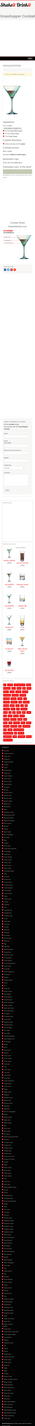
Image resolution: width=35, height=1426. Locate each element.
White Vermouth (8, 1404)
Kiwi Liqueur (7, 1050)
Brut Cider (7, 837)
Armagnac (7, 787)
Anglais (29, 684)
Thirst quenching (8, 733)
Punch (23, 722)
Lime (5, 1067)
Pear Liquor (7, 1184)
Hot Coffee (7, 1030)
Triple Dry (21, 733)
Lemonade (7, 1064)
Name (6, 433)
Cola (25, 698)
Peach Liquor (7, 1173)
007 (5, 684)
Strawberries (7, 1304)
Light (5, 716)
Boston (29, 688)
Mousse (22, 716)
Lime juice (7, 1072)
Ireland (19, 712)
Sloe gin (6, 1290)
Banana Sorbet (8, 801)
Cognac (20, 698)
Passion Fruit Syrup (9, 1159)
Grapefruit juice (8, 999)
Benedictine (7, 806)
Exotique (6, 705)
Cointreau (6, 904)
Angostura (7, 759)
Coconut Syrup (8, 893)
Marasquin (7, 1109)
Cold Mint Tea (7, 913)
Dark (20, 702)
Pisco (5, 1206)
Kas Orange (7, 1041)
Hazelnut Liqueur (8, 1022)
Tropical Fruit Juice (9, 1357)
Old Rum (6, 1139)
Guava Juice (7, 1019)
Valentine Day (7, 736)
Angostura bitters (8, 762)
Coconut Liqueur (8, 887)
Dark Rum (7, 929)
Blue (24, 688)
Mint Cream (7, 1128)
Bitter (5, 809)
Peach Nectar (7, 1176)
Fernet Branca (8, 957)
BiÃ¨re (13, 688)
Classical (13, 698)
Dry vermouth (7, 938)
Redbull (29, 722)
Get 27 (6, 983)
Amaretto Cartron (8, 753)
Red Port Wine (8, 1248)
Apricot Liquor (7, 781)
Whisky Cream (8, 1376)
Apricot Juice (7, 778)
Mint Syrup (7, 1134)
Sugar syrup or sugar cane (11, 1331)
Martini (10, 716)
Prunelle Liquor (8, 1218)
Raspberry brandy (9, 1220)
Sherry (6, 1285)
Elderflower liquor (8, 949)
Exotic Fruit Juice (8, 955)
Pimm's (6, 1192)
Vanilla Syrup (7, 1362)
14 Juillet (10, 684)
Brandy (12, 691)
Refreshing (14, 726)
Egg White (7, 946)
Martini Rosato (8, 1117)
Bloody (19, 688)
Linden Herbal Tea (9, 1081)
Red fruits (6, 726)
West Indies (21, 736)
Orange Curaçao (8, 1142)
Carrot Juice (7, 846)
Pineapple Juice (8, 1195)
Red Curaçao (7, 1234)
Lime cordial (7, 1069)
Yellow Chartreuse (9, 1415)
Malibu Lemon (8, 1092)
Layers (29, 712)
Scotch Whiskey (8, 1279)
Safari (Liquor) (8, 1271)
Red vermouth (8, 1254)
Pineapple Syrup (8, 1198)
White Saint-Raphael (9, 1401)
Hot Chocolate (8, 1027)
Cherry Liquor (7, 865)
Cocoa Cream (14, 133)
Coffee (6, 896)
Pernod (6, 1190)
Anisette (6, 764)
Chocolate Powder (9, 871)
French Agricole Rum (9, 963)
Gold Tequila (7, 994)
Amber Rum (7, 756)
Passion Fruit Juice (9, 1156)
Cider (5, 874)
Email (7, 442)
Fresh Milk (7, 969)
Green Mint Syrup (9, 1011)
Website (6, 458)
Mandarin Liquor (8, 1097)
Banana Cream (8, 792)
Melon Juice (7, 1120)
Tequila (10, 729)
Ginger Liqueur (8, 991)
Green (13, 709)
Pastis (5, 722)
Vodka (14, 736)
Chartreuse (15, 695)
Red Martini (7, 1246)
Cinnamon (7, 876)
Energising (26, 702)
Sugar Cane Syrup (9, 1318)
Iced (14, 712)
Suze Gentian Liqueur (10, 1334)
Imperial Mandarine (9, 1036)
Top (16, 733)
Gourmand (6, 709)
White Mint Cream (9, 1393)
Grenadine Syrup (8, 1016)
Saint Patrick (26, 726)
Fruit (22, 705)
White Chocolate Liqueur (10, 1379)
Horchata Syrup (8, 1025)
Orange (20, 719)
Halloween (24, 709)
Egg (5, 943)
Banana (6, 790)
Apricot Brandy (8, 776)
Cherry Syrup (7, 868)
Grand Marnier (8, 997)
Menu (30, 58)
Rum (20, 726)
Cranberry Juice (8, 915)
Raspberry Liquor (8, 1229)
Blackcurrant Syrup (9, 820)
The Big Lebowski (18, 729)
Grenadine (7, 1013)
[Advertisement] (17, 38)
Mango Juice (7, 1100)
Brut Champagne (8, 834)
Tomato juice (7, 1354)
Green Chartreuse (9, 1002)
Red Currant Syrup (9, 1237)
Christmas (6, 698)
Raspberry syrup (8, 1232)
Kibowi (6, 1044)
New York (13, 719)
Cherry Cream (8, 860)
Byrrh (5, 840)
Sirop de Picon (8, 1288)
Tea (5, 1345)
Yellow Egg (7, 1418)
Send (7, 490)
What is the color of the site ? (12, 450)
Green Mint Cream (16, 131)
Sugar (5, 1316)
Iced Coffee (7, 1033)
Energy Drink (7, 952)
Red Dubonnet (8, 1240)
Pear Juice (7, 1181)
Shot (5, 729)
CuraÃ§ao (6, 702)
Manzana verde (8, 1103)
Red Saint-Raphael (9, 1251)
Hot (10, 712)
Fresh (17, 705)
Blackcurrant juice (9, 818)
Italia (23, 712)
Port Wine (6, 1212)
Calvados (25, 691)
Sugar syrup (7, 1329)
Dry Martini (7, 935)
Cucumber (7, 924)
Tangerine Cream (8, 1343)
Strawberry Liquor (9, 1310)
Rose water (7, 1265)
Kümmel (6, 1053)
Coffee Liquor (7, 899)
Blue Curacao (7, 823)
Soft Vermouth (8, 1293)
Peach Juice (7, 1170)
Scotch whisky (8, 1282)
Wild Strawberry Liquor (10, 1410)
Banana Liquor (8, 798)
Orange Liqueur (8, 1148)
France (12, 705)
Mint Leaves (7, 1131)
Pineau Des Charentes (10, 1201)
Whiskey (29, 736)
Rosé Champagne (9, 1262)
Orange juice (7, 1145)
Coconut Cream (8, 885)
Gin (26, 705)
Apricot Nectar (8, 784)
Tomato (6, 1351)
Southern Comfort (9, 1299)
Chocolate (23, 695)
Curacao (6, 927)
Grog (18, 709)
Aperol (6, 767)
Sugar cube (7, 1321)
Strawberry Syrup (8, 1313)
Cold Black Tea (8, 910)
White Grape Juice (9, 1387)
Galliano (6, 977)
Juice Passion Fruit (9, 1039)
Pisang (6, 1204)
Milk (5, 1125)
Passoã (6, 1162)
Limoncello (7, 1078)
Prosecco (6, 1215)
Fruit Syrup (7, 974)
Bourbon (6, 691)
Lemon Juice (7, 1055)
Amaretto (6, 750)
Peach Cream (7, 1167)
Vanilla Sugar (7, 1359)
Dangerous (14, 702)
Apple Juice (7, 773)
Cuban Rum (7, 921)
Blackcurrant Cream (9, 815)
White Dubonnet (8, 1385)
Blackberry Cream (9, 812)
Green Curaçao (8, 1005)
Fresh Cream (13, 136)
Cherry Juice (7, 862)
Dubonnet (6, 941)
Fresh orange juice (9, 971)
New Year (6, 719)
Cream (6, 918)
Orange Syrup (8, 1150)
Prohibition (16, 722)
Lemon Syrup (7, 1061)
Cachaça (18, 691)
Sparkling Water (8, 1302)
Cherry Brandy (8, 857)
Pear (5, 1178)
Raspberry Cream (9, 1223)
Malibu (6, 1089)
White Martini (7, 1390)
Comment (7, 472)
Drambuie (6, 932)
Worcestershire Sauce (10, 1413)
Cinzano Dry (7, 879)
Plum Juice (7, 1209)
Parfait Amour (7, 1153)
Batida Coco (7, 804)
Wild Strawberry (8, 1407)
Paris (25, 719)
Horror (5, 712)
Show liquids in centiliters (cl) (12, 128)
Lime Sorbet (7, 1075)
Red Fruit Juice (8, 1243)
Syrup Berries (7, 1337)
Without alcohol (8, 740)
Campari (6, 843)
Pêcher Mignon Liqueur (10, 1187)
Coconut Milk (7, 890)
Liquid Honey (7, 1083)
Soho (5, 1296)
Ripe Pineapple (8, 1260)
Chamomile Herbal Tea (10, 848)
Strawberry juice (8, 1307)
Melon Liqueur (8, 1122)
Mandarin (6, 1095)
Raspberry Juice (8, 1226)
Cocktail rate (7, 465)
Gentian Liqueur (8, 980)
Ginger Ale (7, 988)
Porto (10, 722)
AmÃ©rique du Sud (19, 684)
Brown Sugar (7, 832)
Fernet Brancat (8, 960)
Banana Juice (7, 795)
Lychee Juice (7, 1086)
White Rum (7, 1399)
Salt (5, 1274)
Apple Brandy (7, 770)
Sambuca (6, 1276)
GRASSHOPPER (12, 65)
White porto (7, 1396)
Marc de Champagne (9, 1111)
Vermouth (6, 1365)
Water (5, 1371)
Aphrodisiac (7, 688)
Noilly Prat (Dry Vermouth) (11, 1136)
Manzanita (7, 1106)
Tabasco (6, 1340)
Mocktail (16, 716)
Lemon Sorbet (8, 1058)
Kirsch (5, 1047)
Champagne (7, 695)
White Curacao (8, 1382)
